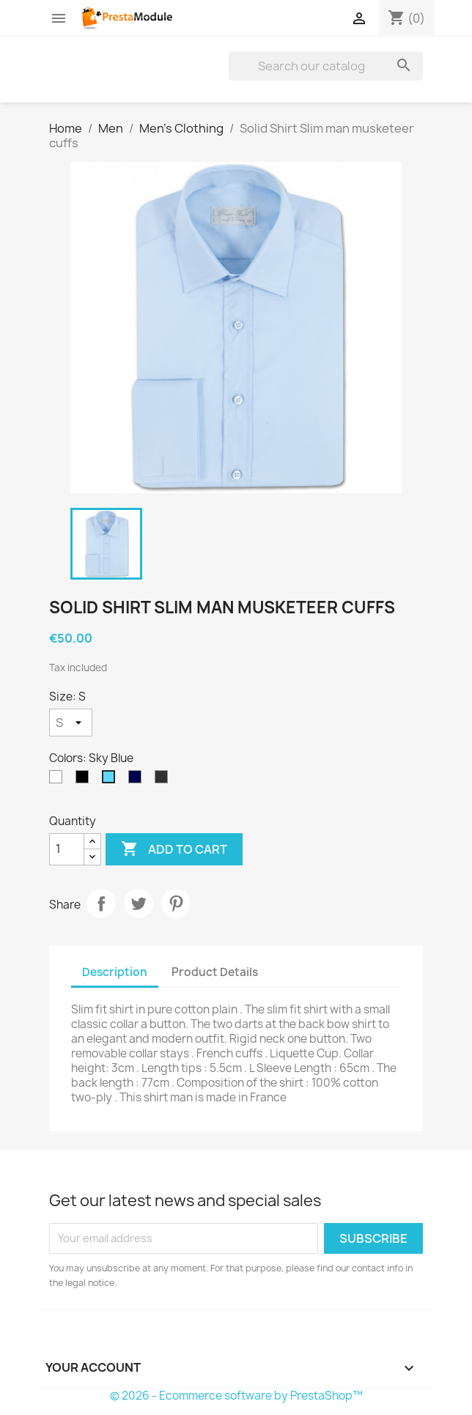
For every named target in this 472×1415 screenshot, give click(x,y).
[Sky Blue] (111, 780)
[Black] (85, 780)
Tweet (138, 903)
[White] (58, 780)
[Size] (70, 722)
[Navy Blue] (137, 780)
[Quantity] (66, 849)
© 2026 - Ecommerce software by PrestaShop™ (236, 1395)
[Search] (326, 66)
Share (101, 903)
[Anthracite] (164, 780)
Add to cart (174, 849)
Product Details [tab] (215, 972)
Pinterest (176, 903)
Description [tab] (114, 972)
